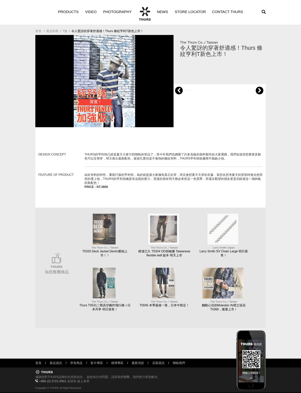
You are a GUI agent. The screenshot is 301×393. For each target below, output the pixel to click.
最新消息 (138, 363)
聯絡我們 (179, 363)
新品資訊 (56, 363)
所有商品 (76, 363)
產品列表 (52, 31)
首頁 (38, 31)
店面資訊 (158, 363)
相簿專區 (117, 363)
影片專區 (97, 363)
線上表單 (83, 381)
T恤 (64, 31)
